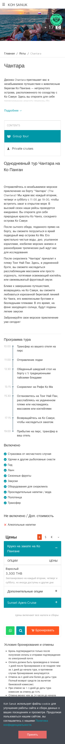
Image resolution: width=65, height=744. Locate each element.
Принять (32, 734)
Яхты (22, 53)
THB (28, 14)
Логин (55, 13)
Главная (9, 53)
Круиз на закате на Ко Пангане (23, 548)
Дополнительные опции (25, 591)
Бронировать (43, 630)
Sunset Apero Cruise (21, 602)
